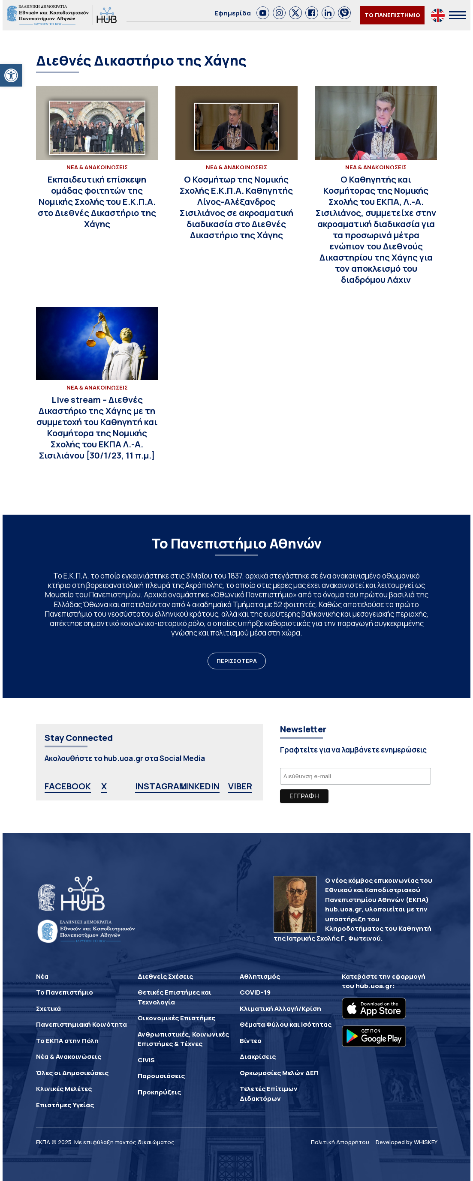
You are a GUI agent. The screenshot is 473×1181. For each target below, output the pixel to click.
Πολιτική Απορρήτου (340, 1142)
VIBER (240, 786)
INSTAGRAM (161, 786)
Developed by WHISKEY (406, 1142)
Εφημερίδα (232, 13)
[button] (11, 75)
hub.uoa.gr (374, 985)
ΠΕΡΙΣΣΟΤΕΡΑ (237, 661)
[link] (262, 12)
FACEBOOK (68, 786)
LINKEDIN (200, 786)
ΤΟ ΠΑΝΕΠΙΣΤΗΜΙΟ (392, 15)
